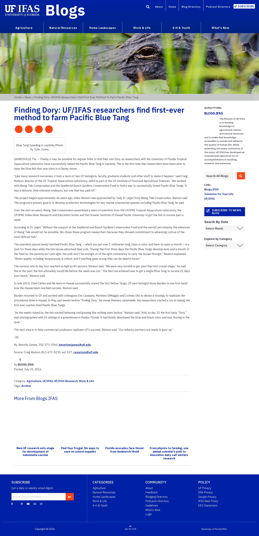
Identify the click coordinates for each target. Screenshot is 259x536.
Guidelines (151, 505)
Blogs (65, 10)
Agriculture (34, 381)
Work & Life (86, 381)
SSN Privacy (205, 492)
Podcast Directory (218, 6)
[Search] (148, 7)
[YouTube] (28, 503)
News (28, 97)
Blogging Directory (156, 496)
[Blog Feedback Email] (35, 503)
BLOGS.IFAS (213, 113)
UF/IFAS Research (66, 381)
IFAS (224, 529)
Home (172, 6)
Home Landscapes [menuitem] (102, 28)
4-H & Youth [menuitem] (181, 28)
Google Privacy (207, 496)
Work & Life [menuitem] (142, 28)
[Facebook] (12, 503)
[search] (241, 175)
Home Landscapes (104, 496)
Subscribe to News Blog (226, 211)
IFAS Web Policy (208, 501)
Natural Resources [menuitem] (63, 28)
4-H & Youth (100, 505)
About (159, 6)
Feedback (151, 492)
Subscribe (246, 6)
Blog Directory (191, 6)
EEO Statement (207, 505)
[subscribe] (70, 496)
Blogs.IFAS (211, 189)
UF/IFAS (48, 381)
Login (148, 514)
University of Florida (211, 529)
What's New (152, 510)
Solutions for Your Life (219, 194)
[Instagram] (41, 503)
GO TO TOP (130, 529)
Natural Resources (104, 492)
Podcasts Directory (157, 501)
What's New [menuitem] (220, 28)
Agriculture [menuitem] (24, 28)
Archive (26, 386)
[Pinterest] (22, 503)
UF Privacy (204, 488)
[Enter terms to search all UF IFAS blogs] (220, 176)
